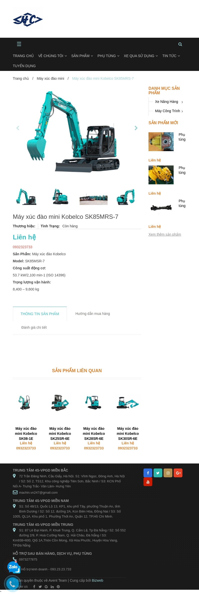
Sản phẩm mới (163, 123)
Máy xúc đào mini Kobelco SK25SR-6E (60, 434)
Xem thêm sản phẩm (164, 234)
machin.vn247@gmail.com (38, 492)
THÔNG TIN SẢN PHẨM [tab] (40, 314)
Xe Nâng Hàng (166, 102)
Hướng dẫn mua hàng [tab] (92, 314)
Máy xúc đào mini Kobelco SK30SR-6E (128, 434)
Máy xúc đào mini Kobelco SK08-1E (26, 434)
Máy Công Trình (167, 111)
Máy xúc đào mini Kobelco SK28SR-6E (94, 434)
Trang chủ (21, 78)
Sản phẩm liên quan (77, 370)
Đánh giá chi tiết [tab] (34, 327)
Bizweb (97, 580)
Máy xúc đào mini (50, 78)
